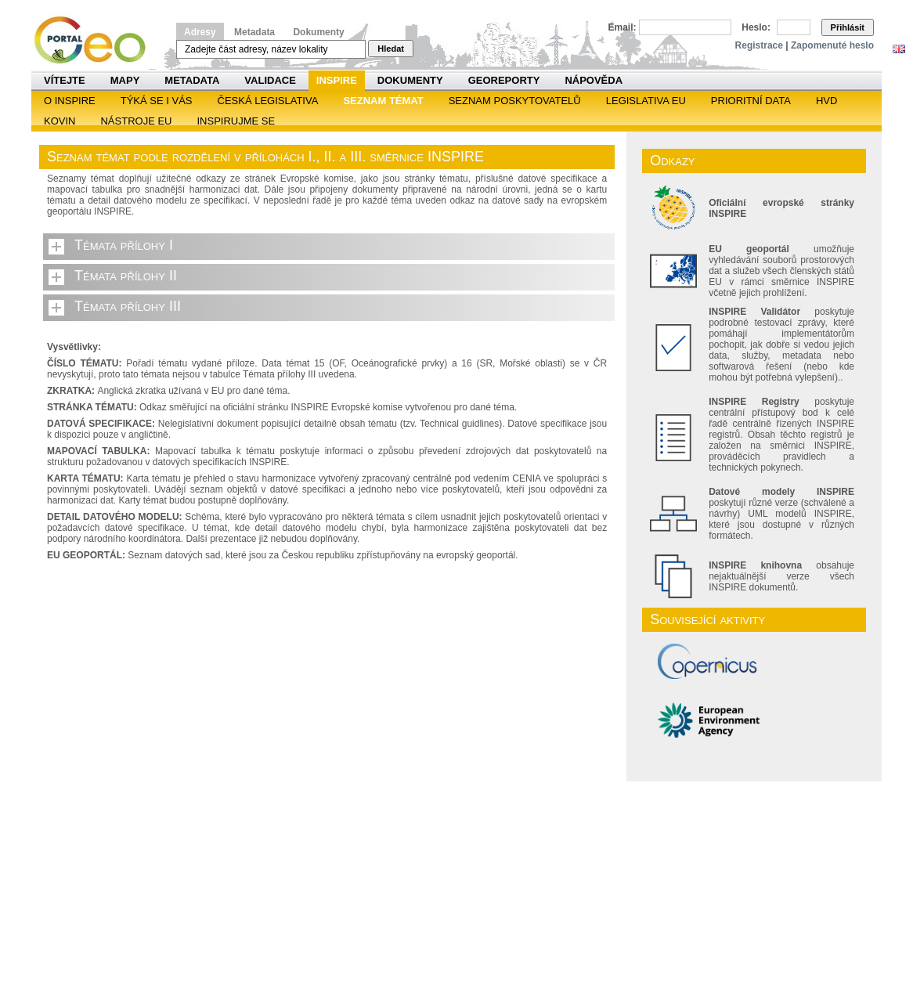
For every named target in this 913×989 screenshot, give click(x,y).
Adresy (200, 32)
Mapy (125, 80)
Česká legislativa (268, 100)
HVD (826, 100)
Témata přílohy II (125, 275)
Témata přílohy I (123, 245)
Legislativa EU (646, 100)
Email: (622, 27)
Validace (269, 80)
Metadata (254, 32)
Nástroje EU (135, 121)
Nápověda (593, 80)
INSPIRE (336, 80)
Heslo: (756, 27)
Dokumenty (318, 32)
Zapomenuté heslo (832, 45)
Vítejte (64, 80)
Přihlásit (847, 27)
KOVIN (59, 121)
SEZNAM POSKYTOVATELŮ (515, 100)
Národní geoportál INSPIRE (96, 40)
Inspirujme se (236, 121)
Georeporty (504, 80)
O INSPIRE (70, 100)
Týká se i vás (157, 100)
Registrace (759, 45)
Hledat (390, 48)
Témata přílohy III (127, 306)
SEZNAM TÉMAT (383, 100)
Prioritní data (751, 100)
